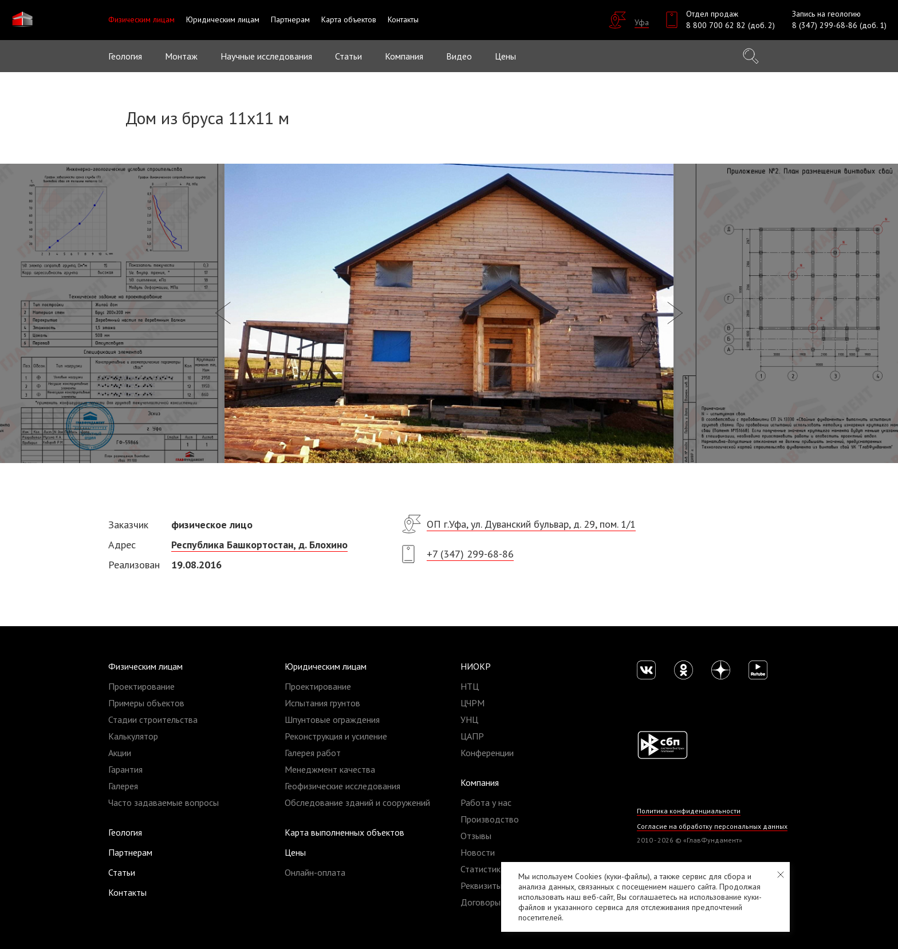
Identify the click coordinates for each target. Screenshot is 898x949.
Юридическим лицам (326, 666)
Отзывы (475, 835)
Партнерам (130, 852)
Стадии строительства (153, 719)
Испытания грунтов (322, 703)
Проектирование (141, 686)
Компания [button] (404, 56)
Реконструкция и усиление (336, 736)
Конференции (487, 752)
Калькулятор (133, 736)
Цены (295, 852)
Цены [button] (505, 56)
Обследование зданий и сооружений (357, 802)
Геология (125, 56)
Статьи (348, 56)
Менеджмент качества (330, 769)
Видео (459, 56)
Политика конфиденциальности (689, 810)
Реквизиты (481, 885)
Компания (479, 782)
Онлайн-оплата (315, 872)
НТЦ (469, 686)
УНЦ (469, 719)
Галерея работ (313, 752)
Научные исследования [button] (266, 56)
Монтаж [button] (181, 56)
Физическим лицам (145, 666)
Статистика (482, 869)
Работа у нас (485, 802)
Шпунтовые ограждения (332, 719)
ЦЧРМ (472, 703)
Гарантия (125, 769)
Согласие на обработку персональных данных (712, 826)
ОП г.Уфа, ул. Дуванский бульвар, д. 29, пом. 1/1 (531, 524)
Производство (489, 819)
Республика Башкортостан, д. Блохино (259, 544)
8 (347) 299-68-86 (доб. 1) (839, 25)
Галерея (123, 786)
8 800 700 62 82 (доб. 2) (730, 25)
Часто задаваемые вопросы (163, 802)
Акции (119, 752)
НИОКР (475, 666)
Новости (477, 852)
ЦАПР (472, 736)
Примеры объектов (146, 703)
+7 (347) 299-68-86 (470, 553)
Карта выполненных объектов (344, 832)
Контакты (127, 892)
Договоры (480, 902)
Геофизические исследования (342, 786)
